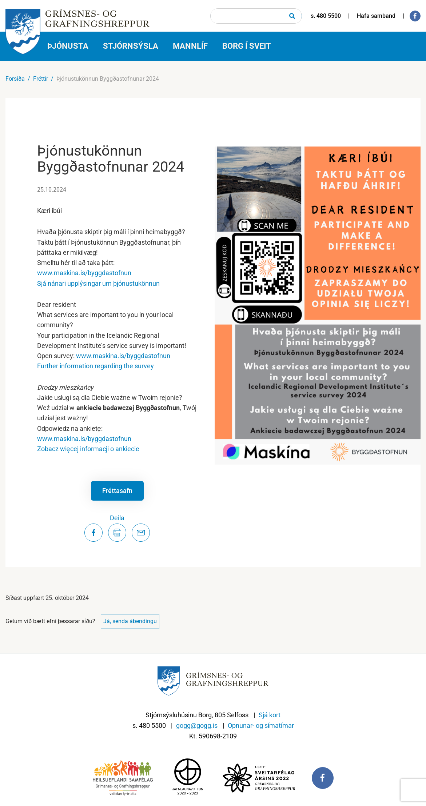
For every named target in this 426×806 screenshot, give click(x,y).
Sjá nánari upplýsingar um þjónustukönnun (98, 283)
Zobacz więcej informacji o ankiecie (88, 449)
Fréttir (40, 78)
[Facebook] (415, 16)
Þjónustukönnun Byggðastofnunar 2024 (107, 78)
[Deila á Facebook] (93, 533)
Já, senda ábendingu (130, 621)
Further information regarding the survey (95, 366)
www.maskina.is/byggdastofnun (84, 273)
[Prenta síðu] (117, 533)
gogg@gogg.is (197, 725)
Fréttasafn (117, 490)
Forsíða (15, 78)
